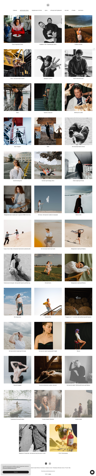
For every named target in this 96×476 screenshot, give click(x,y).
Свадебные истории (37, 10)
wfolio (50, 474)
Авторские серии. (24, 10)
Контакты (80, 10)
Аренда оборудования (56, 10)
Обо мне (67, 10)
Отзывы (73, 10)
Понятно (16, 472)
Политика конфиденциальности (48, 471)
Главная (15, 10)
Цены (46, 10)
